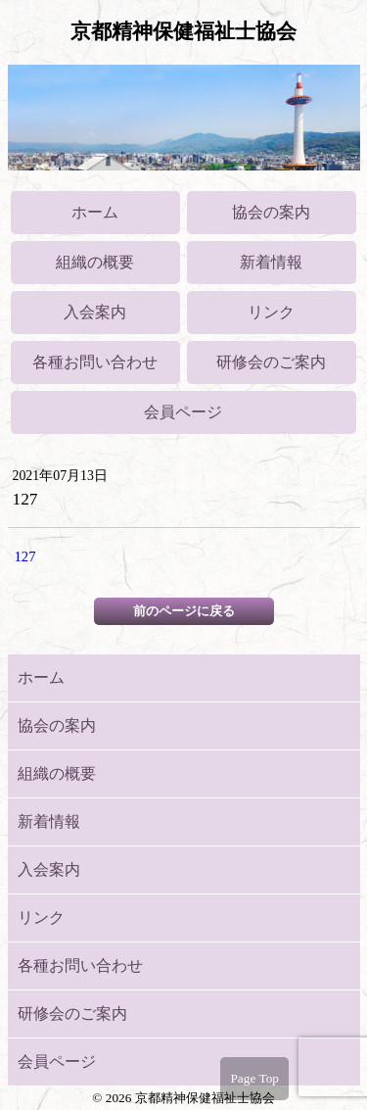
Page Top (254, 1078)
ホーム (94, 212)
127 (25, 556)
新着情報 (271, 262)
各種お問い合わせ (95, 362)
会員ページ (183, 412)
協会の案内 (271, 212)
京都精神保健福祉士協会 (183, 31)
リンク (271, 312)
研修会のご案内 (271, 362)
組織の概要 (95, 262)
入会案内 (95, 312)
